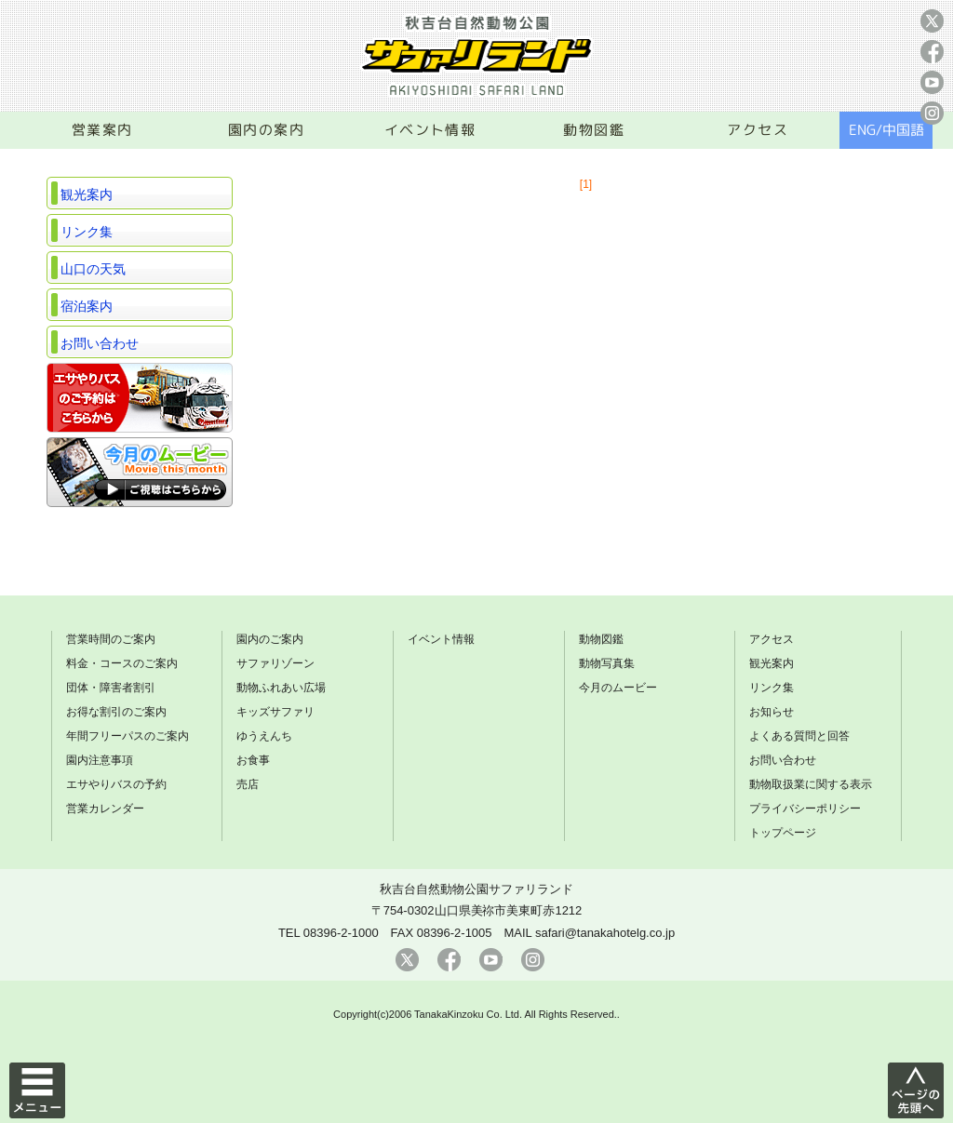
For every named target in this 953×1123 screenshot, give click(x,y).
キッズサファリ (275, 711)
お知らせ (771, 711)
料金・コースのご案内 (122, 663)
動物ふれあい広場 (281, 687)
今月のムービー (618, 687)
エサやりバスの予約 (116, 784)
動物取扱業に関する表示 (810, 784)
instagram (932, 113)
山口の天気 (93, 268)
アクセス (757, 130)
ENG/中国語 (886, 130)
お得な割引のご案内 (116, 711)
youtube (932, 82)
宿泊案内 (86, 306)
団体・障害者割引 (110, 687)
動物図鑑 (593, 130)
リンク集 (86, 231)
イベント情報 (430, 130)
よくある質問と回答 (799, 735)
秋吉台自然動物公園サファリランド (476, 889)
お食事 (253, 760)
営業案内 (102, 130)
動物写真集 (607, 663)
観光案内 (86, 194)
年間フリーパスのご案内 (127, 735)
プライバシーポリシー (805, 808)
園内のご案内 (269, 639)
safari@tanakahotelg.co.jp (605, 933)
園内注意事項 (99, 760)
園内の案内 (266, 130)
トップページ (782, 832)
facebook (932, 51)
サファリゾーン (275, 663)
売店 (247, 784)
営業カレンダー (105, 808)
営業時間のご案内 (110, 639)
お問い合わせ (99, 343)
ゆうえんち (264, 735)
